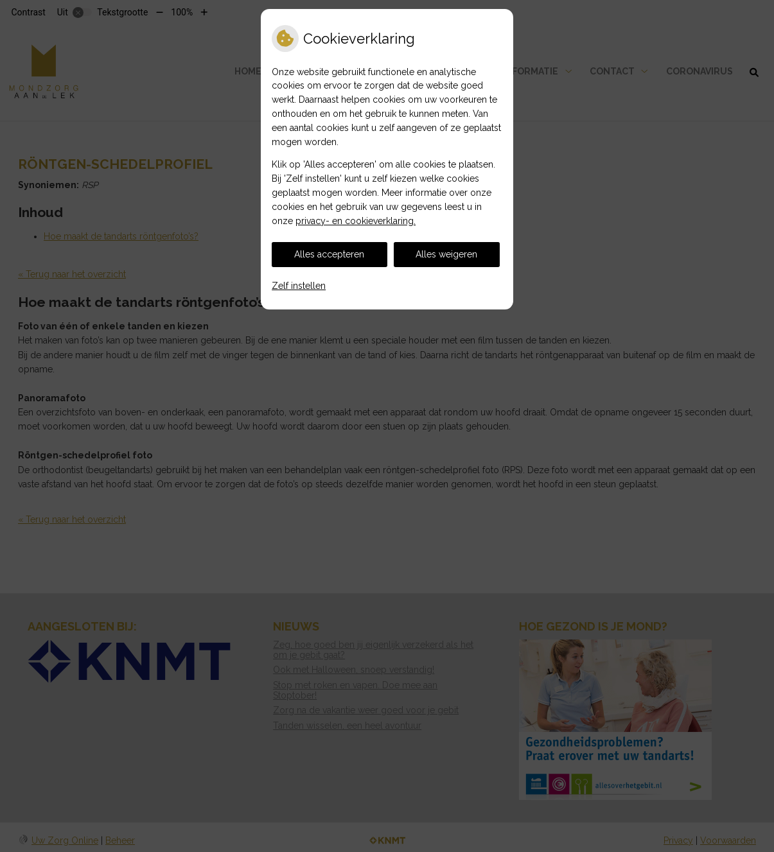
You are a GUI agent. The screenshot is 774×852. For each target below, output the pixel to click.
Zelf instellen (299, 286)
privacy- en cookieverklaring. (355, 221)
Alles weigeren (446, 254)
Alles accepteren (329, 254)
